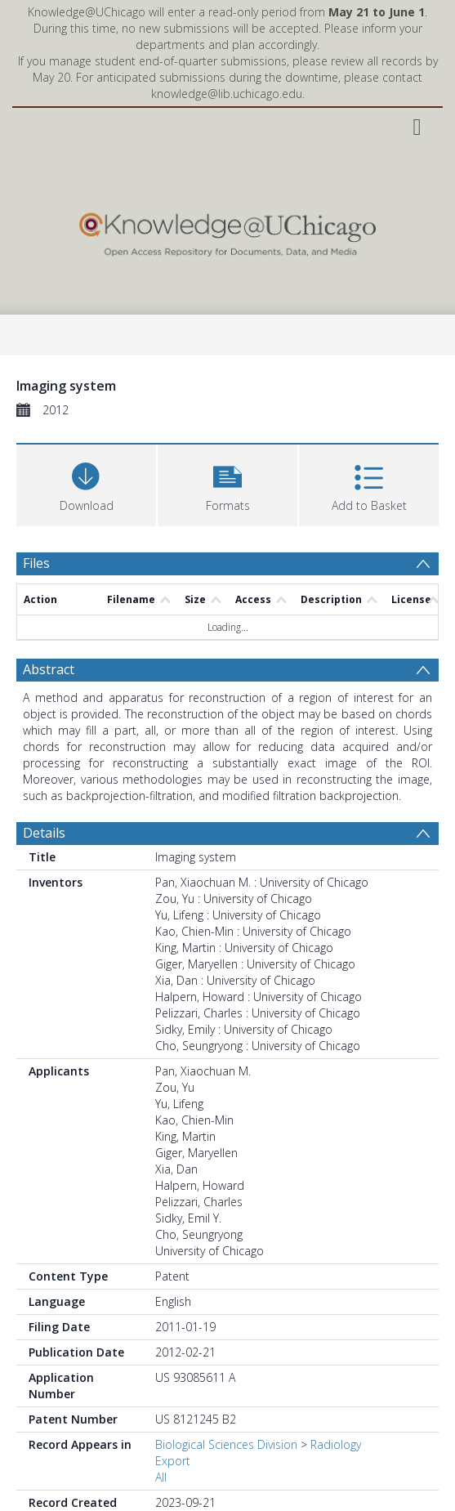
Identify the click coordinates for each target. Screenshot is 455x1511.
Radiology (335, 1444)
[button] (227, 483)
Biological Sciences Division (226, 1444)
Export (172, 1461)
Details (44, 833)
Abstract (48, 669)
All (161, 1477)
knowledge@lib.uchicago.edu (226, 93)
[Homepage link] (228, 231)
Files (36, 563)
